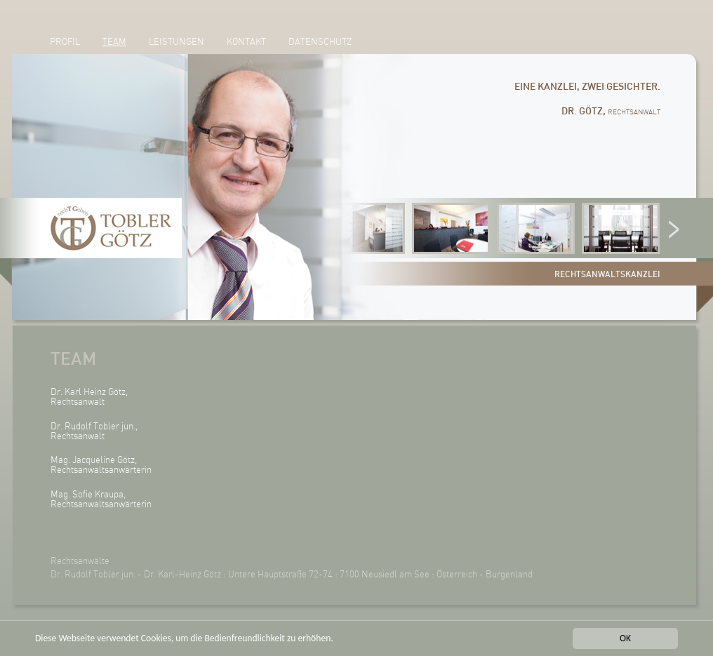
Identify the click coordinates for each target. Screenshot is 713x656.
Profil (65, 41)
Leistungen (176, 41)
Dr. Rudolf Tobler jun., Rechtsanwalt (94, 431)
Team (114, 41)
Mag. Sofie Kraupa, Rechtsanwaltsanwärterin (101, 499)
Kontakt (246, 41)
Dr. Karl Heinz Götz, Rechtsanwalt (89, 397)
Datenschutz (320, 41)
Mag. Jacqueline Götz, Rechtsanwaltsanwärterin (101, 465)
